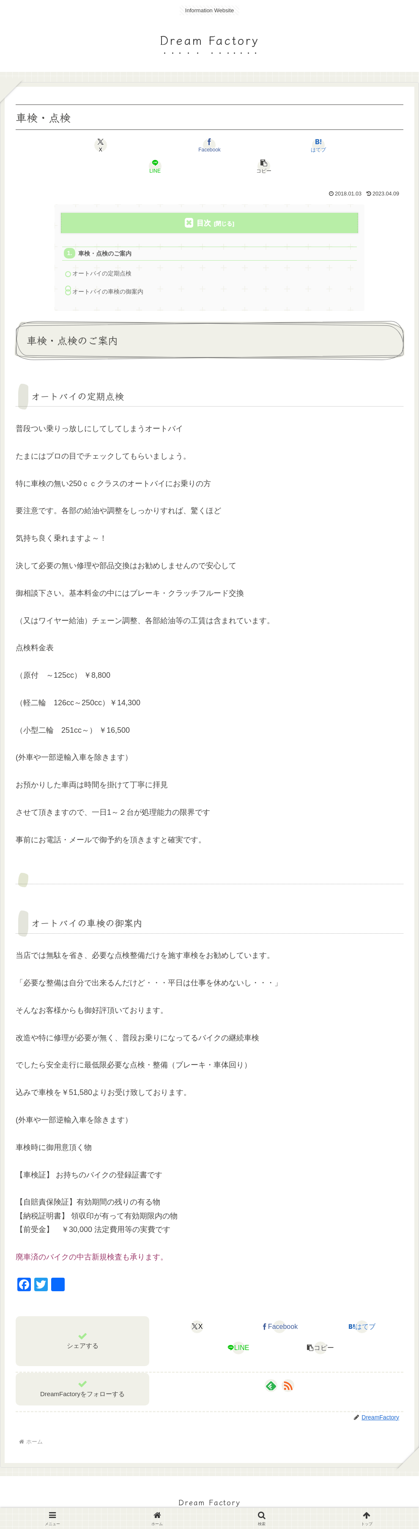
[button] (340, 145)
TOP (146, 1502)
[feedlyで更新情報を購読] (271, 1368)
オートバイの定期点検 (105, 254)
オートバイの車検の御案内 (111, 273)
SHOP (201, 1502)
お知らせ (172, 1502)
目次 (204, 202)
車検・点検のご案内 (107, 233)
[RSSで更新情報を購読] (288, 1368)
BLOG (227, 1502)
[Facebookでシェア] (144, 145)
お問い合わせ (261, 1502)
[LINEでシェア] (275, 145)
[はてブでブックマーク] (209, 145)
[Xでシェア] (79, 145)
